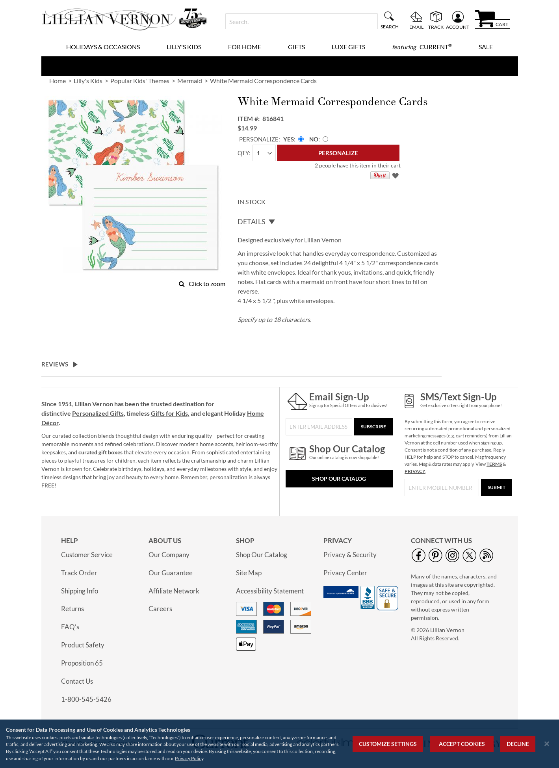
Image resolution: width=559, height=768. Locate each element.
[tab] (340, 222)
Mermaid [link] (189, 80)
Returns (72, 608)
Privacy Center (345, 573)
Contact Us (77, 681)
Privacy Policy (189, 758)
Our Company (169, 554)
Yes (288, 139)
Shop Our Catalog (339, 478)
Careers (160, 608)
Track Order (79, 573)
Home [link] (57, 80)
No (313, 139)
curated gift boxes (100, 452)
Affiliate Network (174, 591)
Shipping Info (79, 591)
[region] (279, 744)
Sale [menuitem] (486, 46)
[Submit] (496, 487)
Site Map (249, 573)
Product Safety (82, 645)
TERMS (494, 464)
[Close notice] (547, 744)
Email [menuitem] (416, 27)
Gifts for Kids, (170, 413)
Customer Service (87, 554)
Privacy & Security (350, 554)
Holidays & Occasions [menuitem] (103, 46)
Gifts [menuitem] (296, 46)
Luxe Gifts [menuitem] (348, 46)
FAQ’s (70, 627)
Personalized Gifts (98, 413)
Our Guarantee (171, 573)
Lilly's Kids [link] (88, 80)
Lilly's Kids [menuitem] (184, 46)
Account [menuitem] (457, 27)
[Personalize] (338, 153)
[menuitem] (422, 46)
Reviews (54, 364)
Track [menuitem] (436, 27)
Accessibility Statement (270, 591)
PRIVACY (415, 471)
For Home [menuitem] (244, 46)
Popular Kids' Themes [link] (139, 80)
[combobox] (301, 21)
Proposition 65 (82, 663)
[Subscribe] (373, 426)
